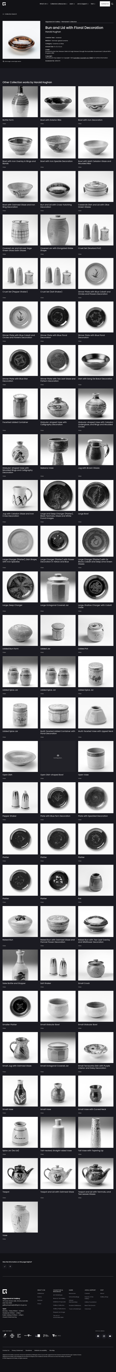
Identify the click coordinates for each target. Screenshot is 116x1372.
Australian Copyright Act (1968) (83, 58)
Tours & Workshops (75, 1309)
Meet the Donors (90, 1305)
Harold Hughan (53, 32)
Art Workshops (57, 1295)
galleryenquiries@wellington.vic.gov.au (15, 1305)
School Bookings (74, 1297)
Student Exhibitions (75, 1305)
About (102, 1293)
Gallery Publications (59, 1309)
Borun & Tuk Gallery (59, 1298)
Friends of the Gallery (89, 1297)
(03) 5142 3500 (7, 1303)
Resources (72, 1293)
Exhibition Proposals (59, 1302)
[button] (44, 4)
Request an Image (59, 1312)
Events (39, 1297)
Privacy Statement (17, 1350)
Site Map (52, 1350)
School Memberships (73, 1301)
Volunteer (88, 1309)
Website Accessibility (40, 1350)
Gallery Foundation (91, 1302)
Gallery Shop (104, 1297)
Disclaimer (29, 1350)
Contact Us (105, 4)
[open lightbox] (21, 42)
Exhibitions (40, 1293)
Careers (87, 1293)
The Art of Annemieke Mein (58, 1316)
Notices (39, 1300)
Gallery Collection (58, 1305)
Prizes (39, 1304)
